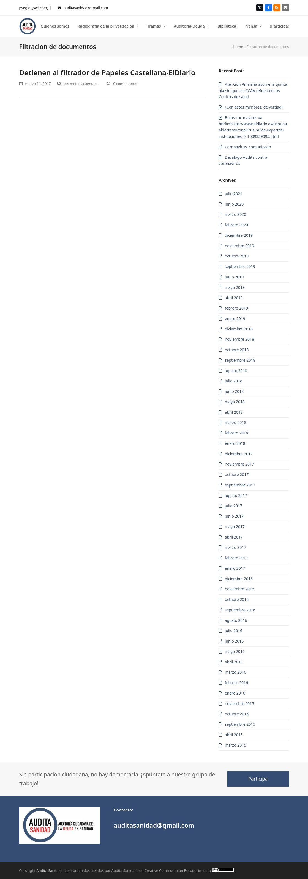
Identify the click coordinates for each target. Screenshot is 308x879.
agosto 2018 (236, 370)
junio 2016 (234, 641)
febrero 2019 (236, 308)
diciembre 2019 (239, 235)
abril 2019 (234, 297)
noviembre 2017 (239, 464)
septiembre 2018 (240, 360)
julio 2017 (233, 505)
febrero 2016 (236, 682)
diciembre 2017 (239, 453)
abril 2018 (234, 412)
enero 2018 (235, 443)
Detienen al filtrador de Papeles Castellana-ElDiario (107, 72)
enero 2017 (235, 568)
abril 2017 (234, 537)
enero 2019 (235, 318)
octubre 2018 (237, 349)
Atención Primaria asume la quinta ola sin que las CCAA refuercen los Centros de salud (253, 91)
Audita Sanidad (49, 870)
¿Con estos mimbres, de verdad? (254, 107)
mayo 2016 (235, 651)
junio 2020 (234, 204)
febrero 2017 (236, 557)
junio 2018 (234, 391)
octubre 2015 (237, 713)
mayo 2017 (235, 526)
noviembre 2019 (239, 245)
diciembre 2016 (239, 578)
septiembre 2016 (240, 609)
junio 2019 (234, 276)
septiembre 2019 (240, 266)
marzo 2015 (235, 745)
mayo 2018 (235, 401)
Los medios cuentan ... (81, 83)
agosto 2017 (236, 495)
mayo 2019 (235, 287)
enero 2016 (235, 693)
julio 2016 (233, 630)
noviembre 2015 (239, 703)
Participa (258, 779)
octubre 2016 (237, 599)
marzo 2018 (235, 422)
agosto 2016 (236, 620)
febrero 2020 (236, 224)
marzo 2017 (235, 547)
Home (238, 46)
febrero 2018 (236, 433)
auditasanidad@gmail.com (86, 7)
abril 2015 (234, 734)
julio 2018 (233, 380)
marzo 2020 (235, 214)
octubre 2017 (237, 474)
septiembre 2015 (240, 724)
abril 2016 (234, 662)
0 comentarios (125, 83)
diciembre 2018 (239, 329)
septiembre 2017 (240, 485)
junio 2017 (234, 516)
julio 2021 (233, 193)
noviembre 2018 (239, 339)
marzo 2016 (235, 672)
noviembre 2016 (239, 589)
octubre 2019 (237, 256)
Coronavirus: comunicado (248, 146)
